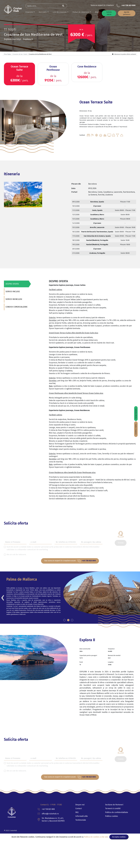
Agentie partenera (126, 13)
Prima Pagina (7, 54)
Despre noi (79, 805)
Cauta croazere (136, 429)
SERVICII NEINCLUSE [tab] (13, 299)
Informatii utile (81, 816)
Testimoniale (80, 820)
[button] (64, 620)
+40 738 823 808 (128, 5)
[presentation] (3, 597)
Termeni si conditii (112, 808)
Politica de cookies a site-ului (96, 837)
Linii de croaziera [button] (60, 12)
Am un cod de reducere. (16, 554)
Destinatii (43, 12)
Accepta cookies (119, 837)
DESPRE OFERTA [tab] (12, 284)
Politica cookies (111, 816)
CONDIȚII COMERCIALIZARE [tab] (16, 307)
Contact (78, 808)
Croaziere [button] (29, 12)
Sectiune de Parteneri (114, 805)
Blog (96, 12)
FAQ (76, 812)
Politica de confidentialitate (116, 812)
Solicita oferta (109, 13)
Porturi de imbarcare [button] (81, 12)
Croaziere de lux (17, 54)
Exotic (25, 54)
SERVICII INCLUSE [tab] (12, 291)
